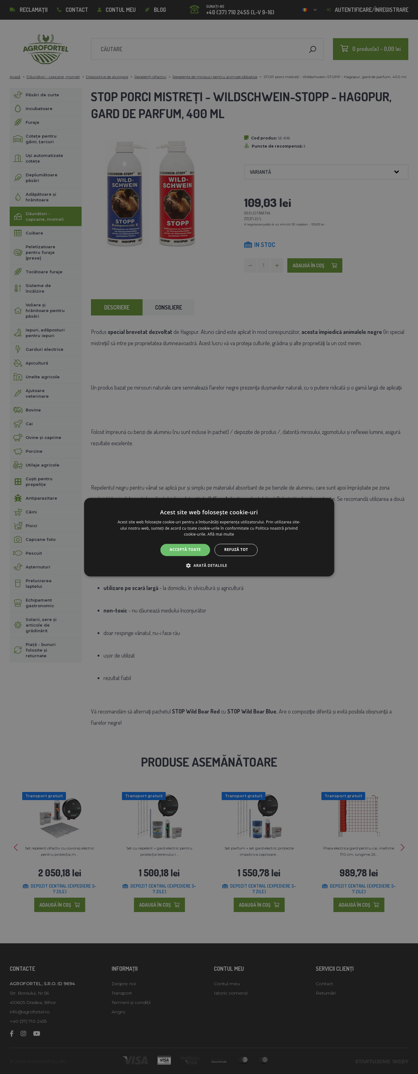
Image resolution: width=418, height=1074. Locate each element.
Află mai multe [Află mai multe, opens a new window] (221, 534)
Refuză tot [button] (236, 549)
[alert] (209, 537)
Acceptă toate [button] (185, 549)
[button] (209, 565)
